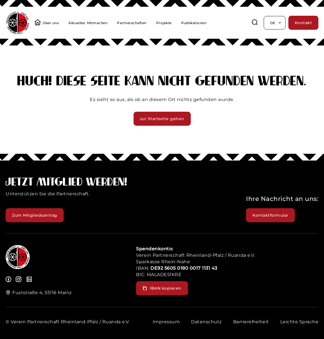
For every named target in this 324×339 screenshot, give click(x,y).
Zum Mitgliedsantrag (34, 215)
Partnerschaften (132, 23)
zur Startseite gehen (162, 118)
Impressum (166, 321)
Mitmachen (97, 23)
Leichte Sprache (299, 321)
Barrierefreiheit (251, 321)
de (276, 22)
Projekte (164, 23)
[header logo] (18, 33)
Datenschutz (206, 321)
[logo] (18, 267)
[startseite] (37, 23)
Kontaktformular (270, 215)
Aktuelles (76, 23)
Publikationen (194, 23)
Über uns (51, 23)
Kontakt (303, 22)
